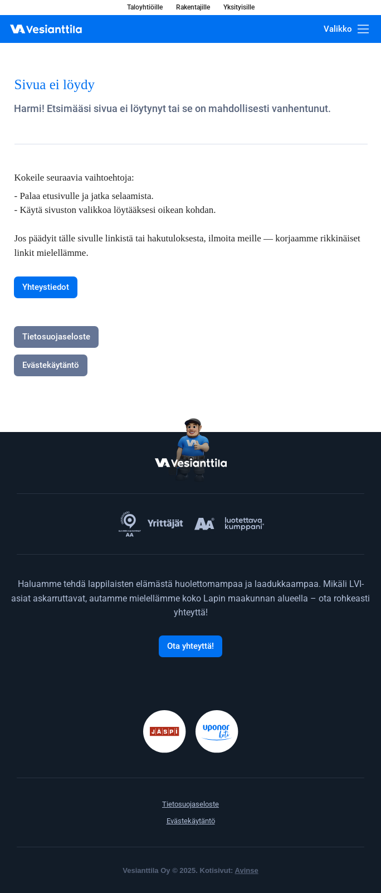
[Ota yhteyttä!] (190, 646)
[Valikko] (346, 29)
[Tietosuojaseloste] (56, 337)
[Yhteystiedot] (45, 287)
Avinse (246, 870)
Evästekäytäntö (191, 821)
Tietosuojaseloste (190, 804)
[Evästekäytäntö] (50, 365)
